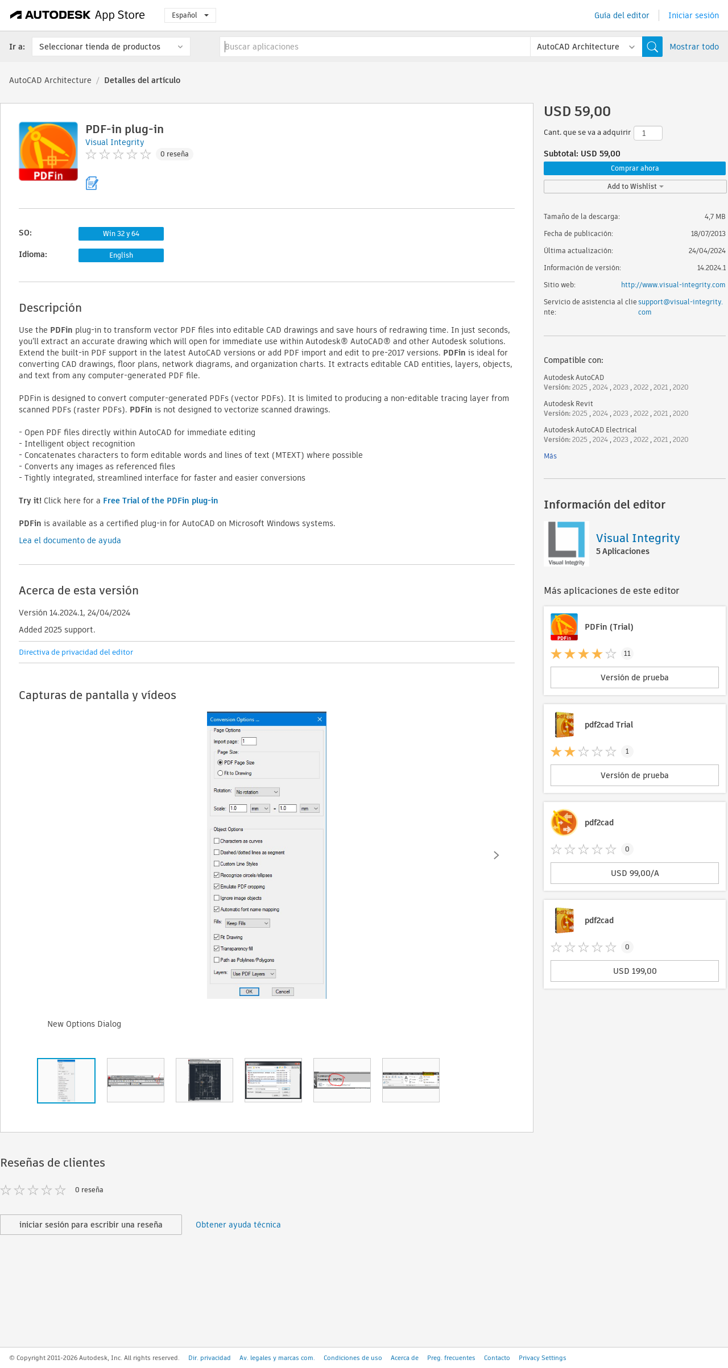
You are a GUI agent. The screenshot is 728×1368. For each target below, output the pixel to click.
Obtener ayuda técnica (238, 1224)
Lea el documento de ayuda (70, 540)
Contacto (497, 1357)
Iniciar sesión (693, 15)
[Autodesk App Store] (77, 15)
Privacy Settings (542, 1357)
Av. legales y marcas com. (277, 1357)
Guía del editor (622, 15)
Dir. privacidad (209, 1357)
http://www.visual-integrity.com (673, 285)
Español (190, 15)
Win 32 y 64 (121, 233)
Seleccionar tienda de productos (99, 46)
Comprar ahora (635, 168)
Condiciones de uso (353, 1357)
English (121, 255)
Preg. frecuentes (451, 1357)
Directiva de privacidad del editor (76, 652)
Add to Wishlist (635, 186)
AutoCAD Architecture (50, 80)
